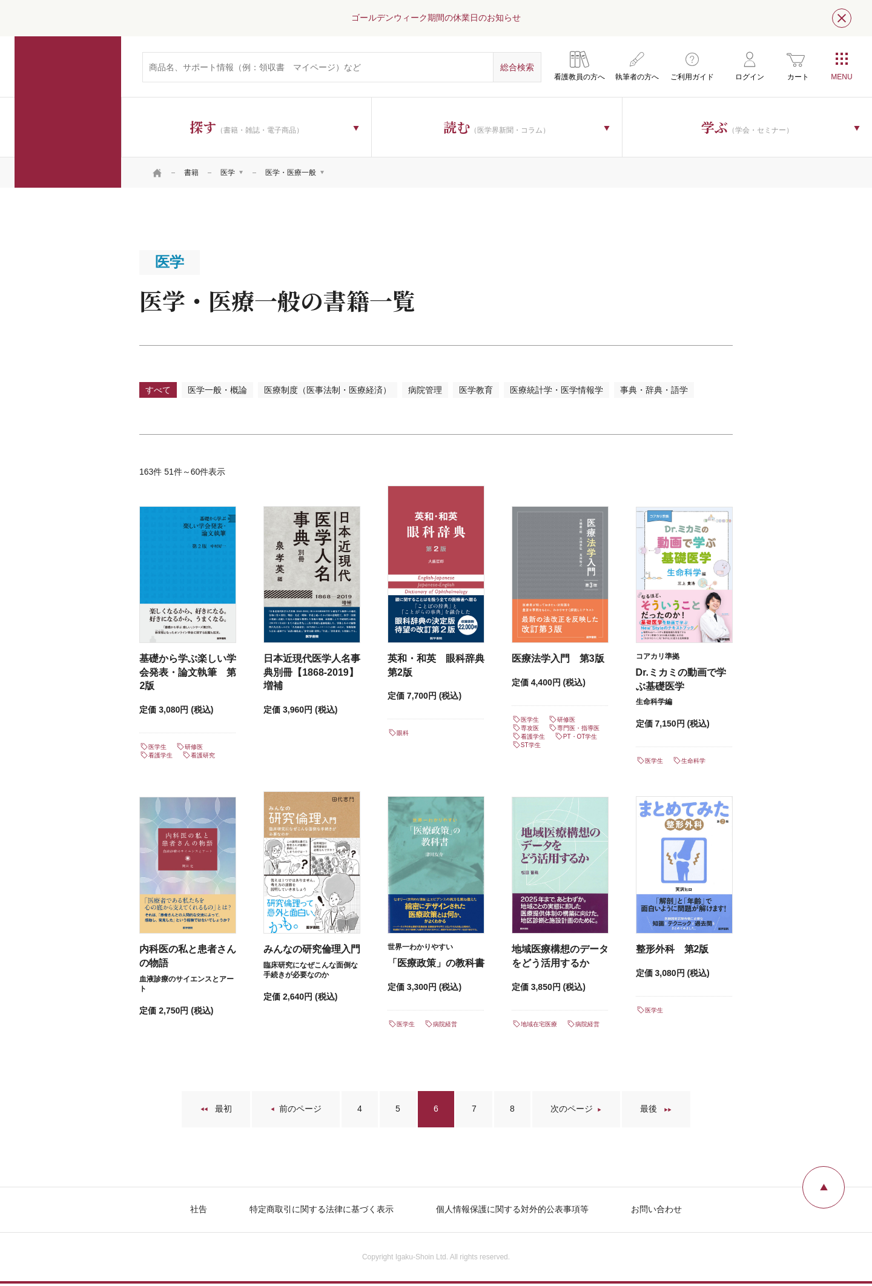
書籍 (191, 172)
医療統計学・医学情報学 (556, 390)
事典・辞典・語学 (654, 390)
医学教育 (476, 390)
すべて (158, 390)
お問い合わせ (656, 1209)
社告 (198, 1209)
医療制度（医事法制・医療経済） (327, 390)
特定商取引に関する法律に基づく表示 (321, 1209)
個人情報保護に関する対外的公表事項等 (512, 1209)
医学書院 (68, 112)
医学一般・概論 (217, 390)
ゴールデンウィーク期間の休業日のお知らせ (436, 17)
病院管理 (425, 390)
